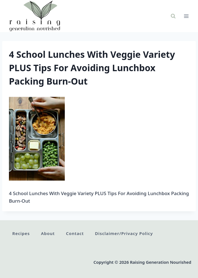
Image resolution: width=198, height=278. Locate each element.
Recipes (21, 233)
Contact (75, 233)
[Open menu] (186, 16)
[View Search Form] (173, 16)
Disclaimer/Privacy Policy (124, 233)
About (48, 233)
